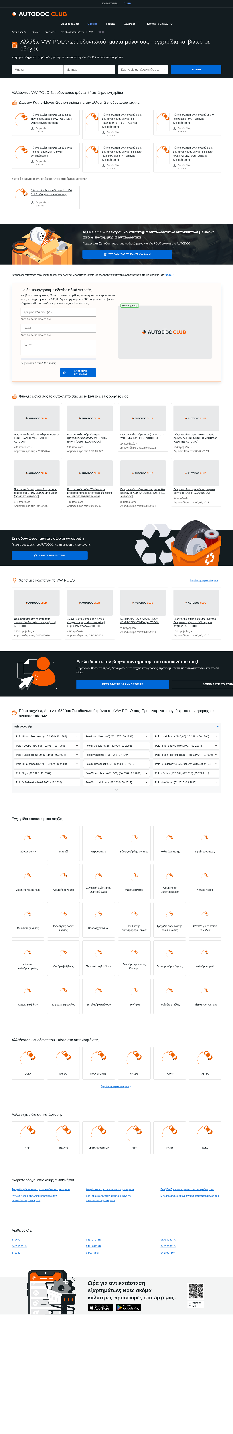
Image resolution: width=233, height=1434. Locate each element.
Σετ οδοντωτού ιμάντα (72, 32)
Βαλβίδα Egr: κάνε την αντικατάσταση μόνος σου (187, 1189)
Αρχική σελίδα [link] (19, 32)
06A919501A (168, 1239)
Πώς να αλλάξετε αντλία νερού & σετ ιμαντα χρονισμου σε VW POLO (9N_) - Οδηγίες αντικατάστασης (52, 118)
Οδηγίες (36, 32)
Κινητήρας (50, 32)
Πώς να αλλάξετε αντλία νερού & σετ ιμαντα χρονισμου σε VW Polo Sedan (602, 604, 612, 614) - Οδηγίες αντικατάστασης (122, 153)
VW (91, 32)
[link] (70, 24)
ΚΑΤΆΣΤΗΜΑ (110, 3)
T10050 (16, 1252)
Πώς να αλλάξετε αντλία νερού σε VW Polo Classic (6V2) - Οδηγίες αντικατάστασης (193, 118)
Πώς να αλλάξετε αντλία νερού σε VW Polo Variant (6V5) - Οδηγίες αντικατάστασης (51, 151)
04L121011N (93, 1239)
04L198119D (93, 1246)
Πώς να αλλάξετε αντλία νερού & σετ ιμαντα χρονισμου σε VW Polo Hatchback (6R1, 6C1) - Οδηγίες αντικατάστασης (122, 120)
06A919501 (92, 1252)
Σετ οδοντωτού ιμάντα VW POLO (111, 254)
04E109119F (168, 1252)
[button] (131, 24)
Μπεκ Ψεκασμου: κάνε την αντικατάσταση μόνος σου (190, 1196)
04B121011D (19, 1246)
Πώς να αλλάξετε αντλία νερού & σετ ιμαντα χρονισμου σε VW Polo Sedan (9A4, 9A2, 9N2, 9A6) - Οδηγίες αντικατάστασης (193, 153)
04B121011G (168, 1246)
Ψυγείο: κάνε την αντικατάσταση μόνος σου (110, 1189)
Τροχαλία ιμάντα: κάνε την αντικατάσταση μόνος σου (41, 1189)
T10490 (16, 1239)
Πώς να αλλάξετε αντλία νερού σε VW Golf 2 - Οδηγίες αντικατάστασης (51, 192)
